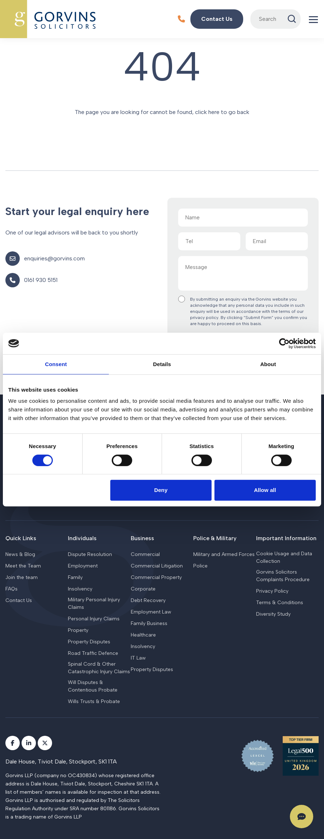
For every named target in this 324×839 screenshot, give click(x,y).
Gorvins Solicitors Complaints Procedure (283, 576)
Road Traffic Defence (93, 653)
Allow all (265, 490)
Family (75, 577)
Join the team (21, 577)
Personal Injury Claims (94, 619)
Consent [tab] (56, 364)
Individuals (82, 538)
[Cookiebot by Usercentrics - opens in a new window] (284, 343)
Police (200, 566)
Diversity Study (273, 614)
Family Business (149, 623)
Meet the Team (23, 566)
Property (78, 630)
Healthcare (143, 635)
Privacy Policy (272, 591)
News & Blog (20, 554)
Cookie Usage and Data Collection (284, 557)
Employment (83, 566)
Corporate (143, 589)
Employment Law (151, 612)
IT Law (138, 658)
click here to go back (222, 112)
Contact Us (18, 600)
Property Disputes (89, 642)
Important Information (286, 538)
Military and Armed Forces (224, 554)
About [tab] (268, 364)
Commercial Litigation (157, 566)
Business (142, 538)
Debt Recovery (148, 600)
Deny (160, 490)
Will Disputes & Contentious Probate (92, 686)
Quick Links (20, 538)
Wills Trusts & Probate (94, 701)
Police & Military (214, 538)
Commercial (145, 554)
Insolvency (80, 589)
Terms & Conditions (279, 602)
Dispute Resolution (90, 554)
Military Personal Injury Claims (94, 603)
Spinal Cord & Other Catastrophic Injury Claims (99, 668)
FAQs (11, 589)
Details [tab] (162, 364)
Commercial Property (156, 577)
